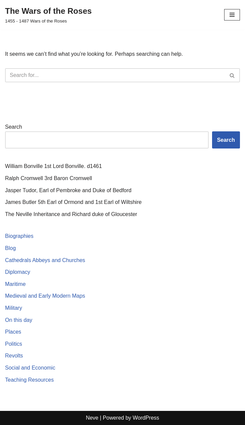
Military (13, 308)
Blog (10, 248)
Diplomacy (17, 272)
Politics (13, 344)
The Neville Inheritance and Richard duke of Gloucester (71, 214)
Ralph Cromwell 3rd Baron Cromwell (48, 178)
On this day (18, 320)
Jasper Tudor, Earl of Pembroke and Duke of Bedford (68, 190)
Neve (92, 418)
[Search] (115, 75)
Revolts (14, 355)
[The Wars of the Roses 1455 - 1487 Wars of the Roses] (48, 15)
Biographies (19, 236)
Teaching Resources (29, 380)
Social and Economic (30, 368)
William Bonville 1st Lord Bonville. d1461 (53, 166)
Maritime (15, 284)
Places (13, 332)
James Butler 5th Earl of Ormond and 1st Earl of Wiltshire (73, 202)
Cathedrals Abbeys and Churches (45, 260)
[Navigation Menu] (232, 14)
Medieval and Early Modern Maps (45, 296)
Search (13, 127)
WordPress (146, 418)
